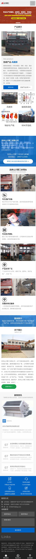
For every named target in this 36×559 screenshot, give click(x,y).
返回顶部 (30, 556)
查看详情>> (8, 386)
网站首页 (6, 556)
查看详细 (10, 87)
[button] (32, 113)
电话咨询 (18, 556)
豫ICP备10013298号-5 (8, 551)
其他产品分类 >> (25, 87)
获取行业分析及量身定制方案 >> (18, 161)
